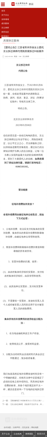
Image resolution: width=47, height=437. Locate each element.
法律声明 (14, 424)
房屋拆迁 (37, 88)
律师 (27, 64)
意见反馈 (22, 424)
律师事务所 (28, 117)
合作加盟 (6, 424)
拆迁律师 (21, 88)
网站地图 (29, 424)
